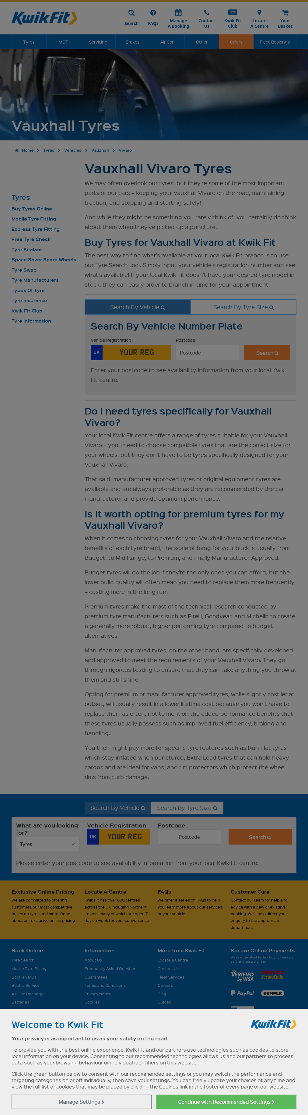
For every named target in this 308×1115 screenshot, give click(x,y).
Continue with (226, 1102)
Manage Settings (81, 1102)
